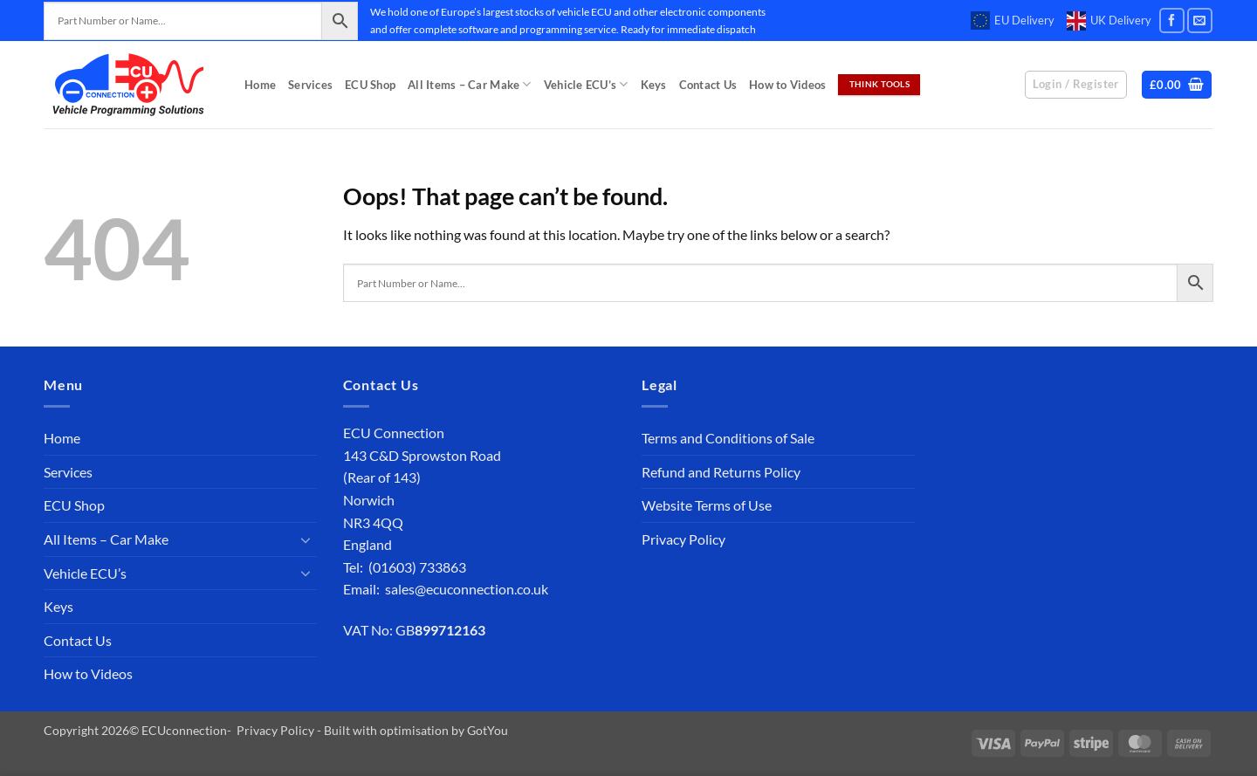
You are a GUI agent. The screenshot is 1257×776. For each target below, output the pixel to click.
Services (310, 85)
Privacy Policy (683, 539)
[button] (1177, 85)
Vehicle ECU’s (586, 84)
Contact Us (708, 85)
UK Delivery (1109, 21)
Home (260, 85)
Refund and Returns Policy (721, 472)
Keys (654, 85)
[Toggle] (306, 539)
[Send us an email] (1199, 20)
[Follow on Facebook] (1172, 20)
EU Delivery (1012, 21)
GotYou (487, 730)
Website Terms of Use (707, 505)
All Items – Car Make (470, 84)
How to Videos (787, 85)
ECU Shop (370, 85)
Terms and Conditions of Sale (728, 437)
